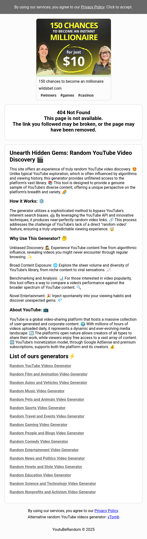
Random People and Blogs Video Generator (47, 433)
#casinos (86, 95)
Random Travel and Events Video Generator (47, 416)
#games (67, 95)
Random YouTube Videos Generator (40, 366)
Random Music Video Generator (37, 391)
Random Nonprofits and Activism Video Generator (53, 492)
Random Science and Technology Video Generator (53, 483)
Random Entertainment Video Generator (44, 450)
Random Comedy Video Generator (39, 441)
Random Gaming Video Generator (38, 424)
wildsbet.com (50, 88)
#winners (49, 95)
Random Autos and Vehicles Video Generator (48, 382)
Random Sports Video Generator (37, 408)
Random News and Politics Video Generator (47, 458)
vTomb (113, 517)
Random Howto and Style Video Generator (46, 466)
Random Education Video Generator (40, 475)
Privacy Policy (92, 7)
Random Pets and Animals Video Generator (47, 399)
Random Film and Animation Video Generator (49, 374)
